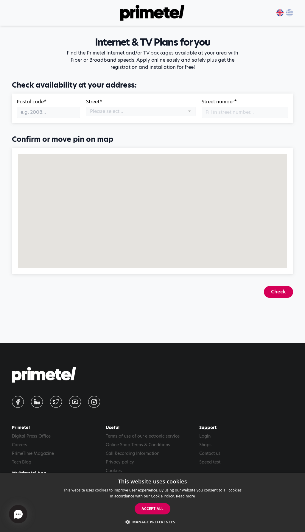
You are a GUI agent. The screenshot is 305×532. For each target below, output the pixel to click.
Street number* (219, 101)
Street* (94, 101)
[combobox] (141, 111)
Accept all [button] (152, 508)
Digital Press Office (31, 436)
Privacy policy (120, 462)
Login (205, 436)
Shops (205, 445)
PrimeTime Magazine (33, 453)
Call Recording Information (132, 453)
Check (278, 291)
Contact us (209, 453)
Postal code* (31, 101)
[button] (152, 522)
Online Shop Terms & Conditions (138, 445)
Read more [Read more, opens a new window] (185, 496)
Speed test (209, 462)
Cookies (114, 471)
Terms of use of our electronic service (143, 436)
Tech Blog (21, 462)
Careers (19, 445)
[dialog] (152, 502)
